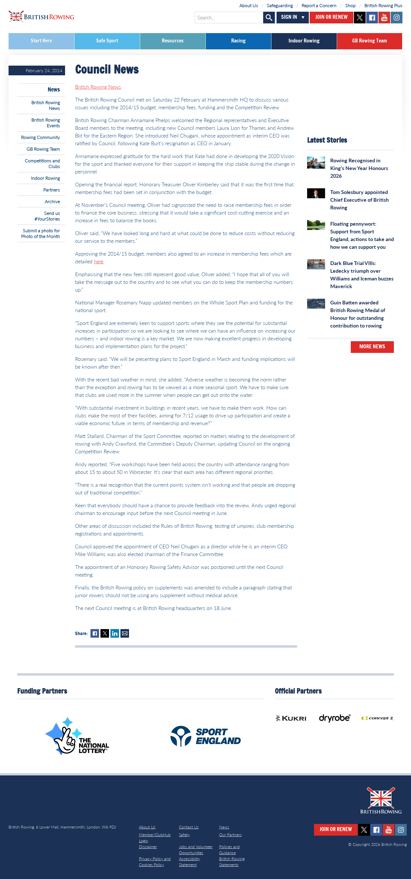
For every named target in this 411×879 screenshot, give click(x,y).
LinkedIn (114, 633)
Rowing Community (40, 137)
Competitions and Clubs (42, 163)
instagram (396, 17)
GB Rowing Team (369, 41)
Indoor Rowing (304, 41)
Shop (350, 5)
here (98, 261)
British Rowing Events (45, 122)
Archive (52, 201)
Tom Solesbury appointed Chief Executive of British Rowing (359, 200)
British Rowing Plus (383, 5)
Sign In (289, 17)
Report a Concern (319, 5)
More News (372, 346)
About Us (248, 5)
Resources (173, 41)
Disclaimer (148, 846)
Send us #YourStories (47, 215)
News (54, 90)
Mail (124, 633)
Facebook (94, 633)
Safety (184, 834)
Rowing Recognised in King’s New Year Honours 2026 (359, 168)
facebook (372, 17)
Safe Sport (107, 41)
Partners (51, 189)
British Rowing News (45, 105)
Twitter (104, 633)
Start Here (41, 41)
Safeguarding (280, 5)
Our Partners (230, 834)
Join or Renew (331, 17)
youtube (384, 17)
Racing (238, 41)
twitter (360, 17)
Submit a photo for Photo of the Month (40, 233)
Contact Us (189, 827)
